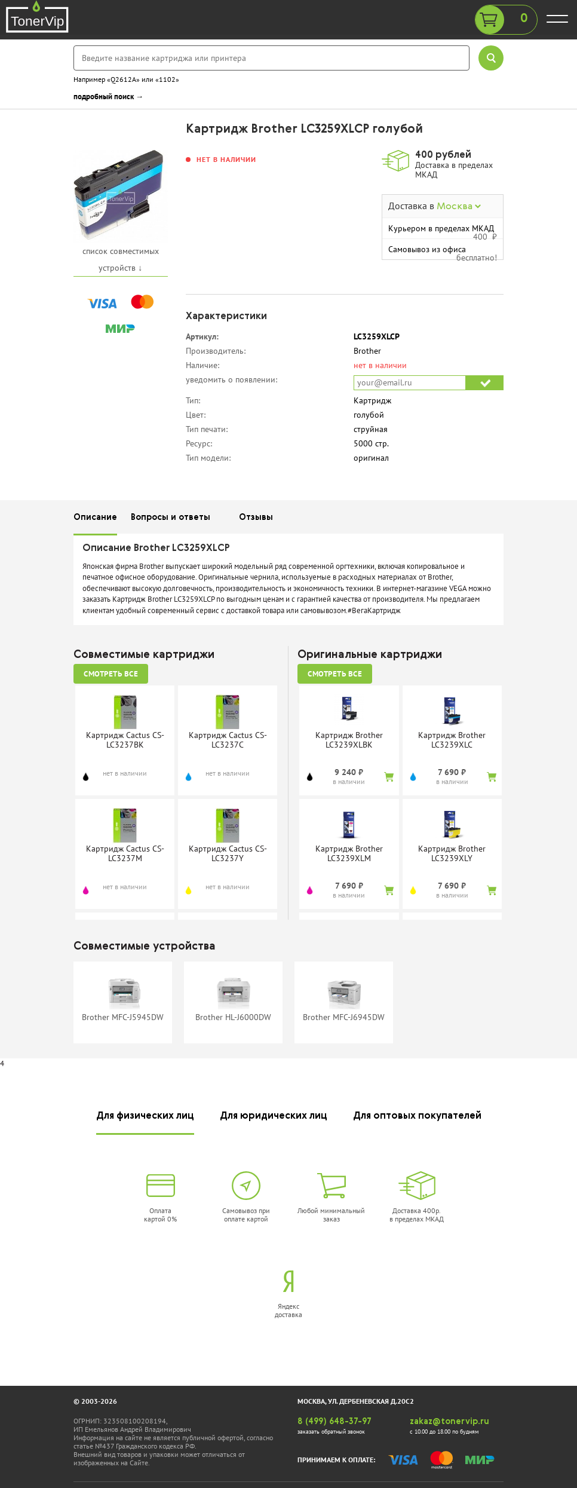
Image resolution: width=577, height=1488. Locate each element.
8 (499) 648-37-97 (334, 1421)
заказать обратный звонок (331, 1431)
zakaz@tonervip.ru (449, 1421)
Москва (459, 207)
